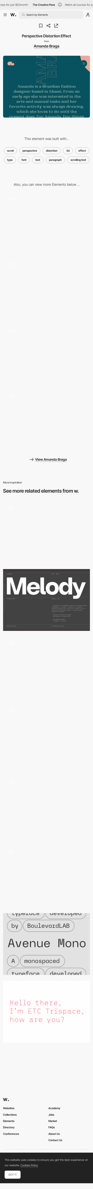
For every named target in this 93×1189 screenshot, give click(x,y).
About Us (54, 1133)
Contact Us (55, 1140)
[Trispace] (46, 1012)
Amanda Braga (46, 46)
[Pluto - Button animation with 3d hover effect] (46, 876)
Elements (8, 1121)
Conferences (11, 1133)
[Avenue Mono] (46, 944)
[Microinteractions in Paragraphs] (46, 532)
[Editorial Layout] (46, 224)
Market (52, 1121)
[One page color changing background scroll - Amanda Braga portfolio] (46, 355)
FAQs (51, 1127)
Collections (10, 1114)
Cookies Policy (29, 1165)
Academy (54, 1108)
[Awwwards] (13, 14)
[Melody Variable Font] (46, 600)
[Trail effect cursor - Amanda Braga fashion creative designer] (46, 290)
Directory (9, 1127)
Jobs (51, 1114)
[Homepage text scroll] (46, 736)
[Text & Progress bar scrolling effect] (46, 807)
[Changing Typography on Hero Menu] (46, 421)
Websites (8, 1108)
